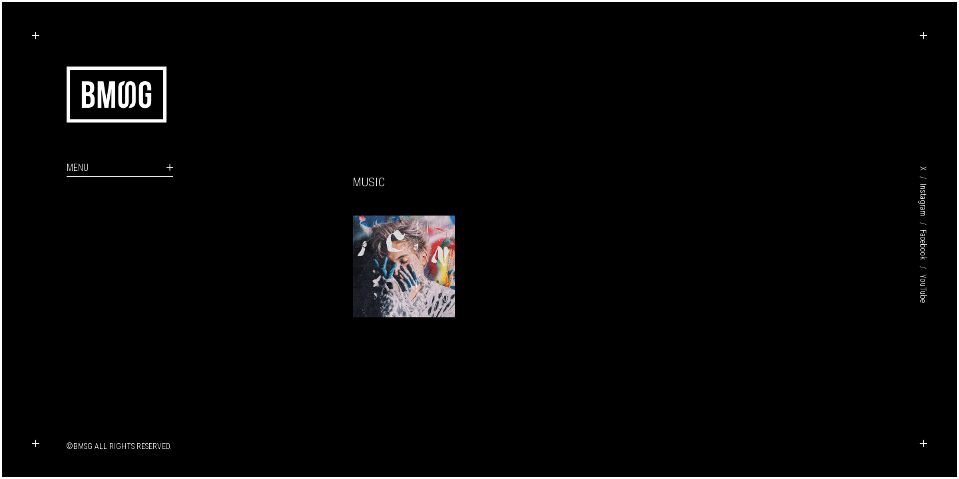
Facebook (923, 245)
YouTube (923, 288)
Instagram (923, 200)
